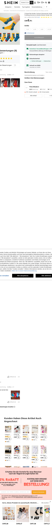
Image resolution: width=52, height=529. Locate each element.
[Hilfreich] (8, 377)
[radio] (28, 29)
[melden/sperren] (19, 377)
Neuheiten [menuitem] (17, 7)
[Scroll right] (46, 7)
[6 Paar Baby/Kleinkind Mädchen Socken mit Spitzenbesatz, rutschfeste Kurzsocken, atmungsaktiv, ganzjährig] (17, 429)
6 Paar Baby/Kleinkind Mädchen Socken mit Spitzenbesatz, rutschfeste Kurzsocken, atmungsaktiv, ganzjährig (17, 435)
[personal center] (35, 2)
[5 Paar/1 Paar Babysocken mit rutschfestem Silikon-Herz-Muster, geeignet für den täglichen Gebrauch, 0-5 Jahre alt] (8, 429)
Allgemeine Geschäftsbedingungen (22, 496)
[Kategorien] (8, 7)
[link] (38, 2)
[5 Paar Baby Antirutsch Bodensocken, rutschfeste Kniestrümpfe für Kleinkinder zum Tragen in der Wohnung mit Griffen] (8, 513)
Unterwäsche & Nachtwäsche (17, 10)
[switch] (14, 65)
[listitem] (8, 433)
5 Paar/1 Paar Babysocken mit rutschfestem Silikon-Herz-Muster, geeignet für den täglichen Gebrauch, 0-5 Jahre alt (8, 435)
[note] (8, 442)
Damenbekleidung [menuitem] (37, 7)
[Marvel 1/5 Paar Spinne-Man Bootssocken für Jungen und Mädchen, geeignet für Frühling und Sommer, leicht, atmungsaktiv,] (17, 449)
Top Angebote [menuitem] (26, 7)
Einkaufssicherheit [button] (35, 58)
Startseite (6, 10)
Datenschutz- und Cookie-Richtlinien (27, 497)
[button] (46, 2)
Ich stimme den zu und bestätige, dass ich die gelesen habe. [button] (22, 497)
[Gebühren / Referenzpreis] (32, 21)
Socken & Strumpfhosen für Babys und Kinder (38, 10)
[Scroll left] (44, 7)
